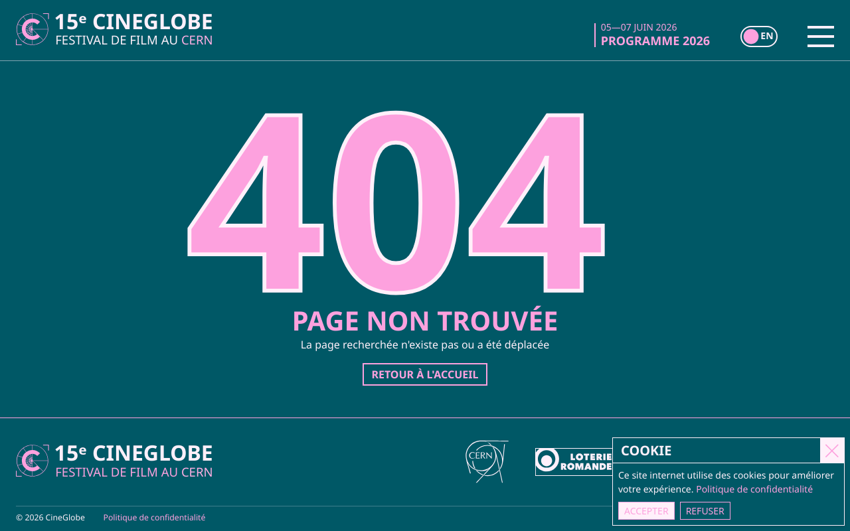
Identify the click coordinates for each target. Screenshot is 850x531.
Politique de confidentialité (155, 517)
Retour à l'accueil (424, 374)
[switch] (759, 36)
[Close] (832, 450)
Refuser (705, 510)
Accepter (646, 510)
